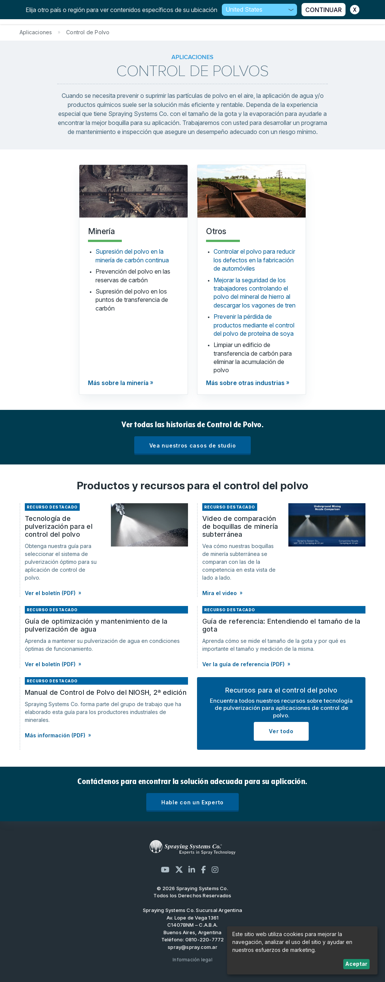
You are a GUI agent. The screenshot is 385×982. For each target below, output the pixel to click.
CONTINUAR (323, 10)
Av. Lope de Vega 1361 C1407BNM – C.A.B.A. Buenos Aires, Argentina (193, 925)
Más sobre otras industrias (245, 383)
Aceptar (356, 964)
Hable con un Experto (192, 802)
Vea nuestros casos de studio (192, 445)
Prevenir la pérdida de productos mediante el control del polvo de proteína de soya (254, 325)
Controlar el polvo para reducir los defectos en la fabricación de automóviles (254, 260)
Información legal (192, 959)
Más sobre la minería (118, 383)
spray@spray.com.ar (192, 947)
